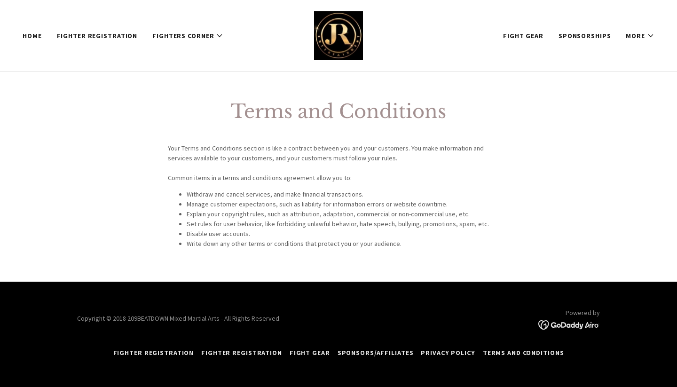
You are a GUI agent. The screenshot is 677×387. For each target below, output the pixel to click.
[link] (338, 35)
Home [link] (32, 36)
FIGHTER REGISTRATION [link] (97, 36)
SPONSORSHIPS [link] (585, 36)
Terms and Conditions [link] (523, 352)
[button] (187, 35)
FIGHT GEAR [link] (523, 36)
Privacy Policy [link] (448, 352)
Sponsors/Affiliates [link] (376, 352)
